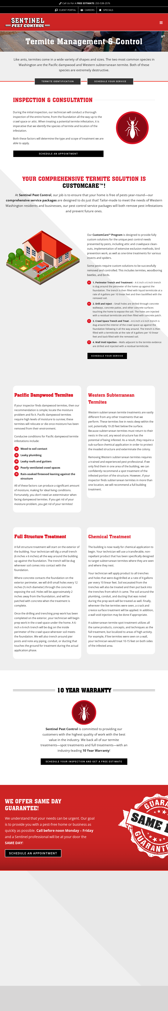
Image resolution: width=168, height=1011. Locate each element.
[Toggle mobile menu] (161, 22)
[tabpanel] (84, 297)
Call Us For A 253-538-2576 (84, 3)
